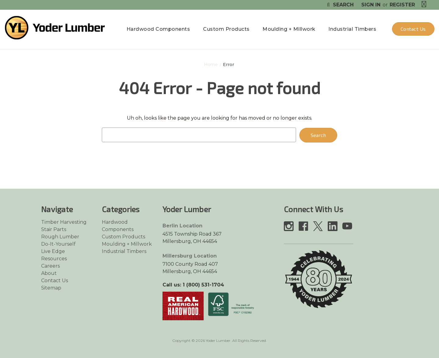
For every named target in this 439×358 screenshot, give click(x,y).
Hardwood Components (158, 29)
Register (402, 5)
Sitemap (51, 288)
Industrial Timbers (352, 29)
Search (339, 5)
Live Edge (53, 251)
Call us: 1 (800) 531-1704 (193, 285)
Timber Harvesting (64, 222)
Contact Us (413, 29)
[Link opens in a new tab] (183, 305)
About (49, 273)
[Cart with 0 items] (424, 4)
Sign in (370, 5)
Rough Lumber (60, 237)
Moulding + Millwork (289, 29)
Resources (54, 258)
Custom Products (226, 29)
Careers (50, 266)
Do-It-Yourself (58, 244)
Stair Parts (53, 229)
